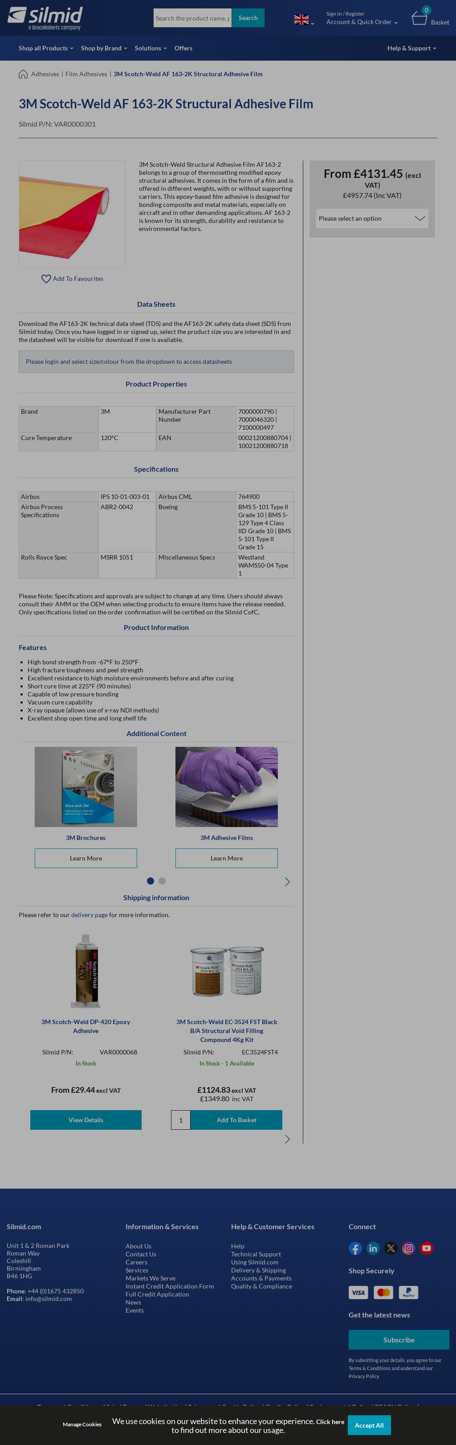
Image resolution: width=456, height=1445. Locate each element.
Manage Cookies (82, 1424)
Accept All (369, 1425)
